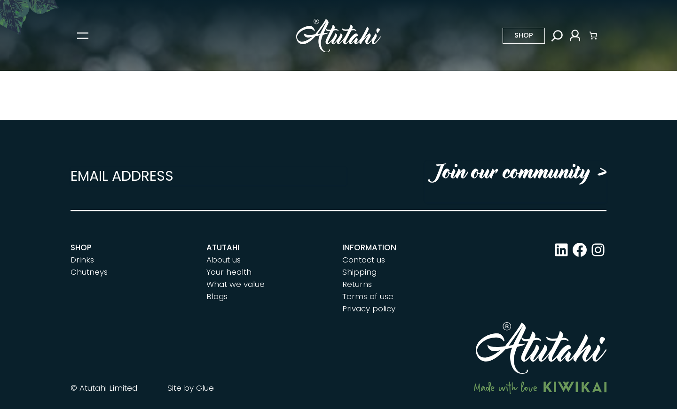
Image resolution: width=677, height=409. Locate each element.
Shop (523, 35)
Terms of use (368, 296)
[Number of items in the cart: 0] (593, 36)
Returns (357, 284)
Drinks (82, 259)
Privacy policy (368, 308)
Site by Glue (190, 388)
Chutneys (89, 272)
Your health (229, 272)
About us (223, 259)
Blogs (217, 296)
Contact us (363, 259)
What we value (235, 284)
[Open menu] (82, 35)
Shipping (359, 272)
